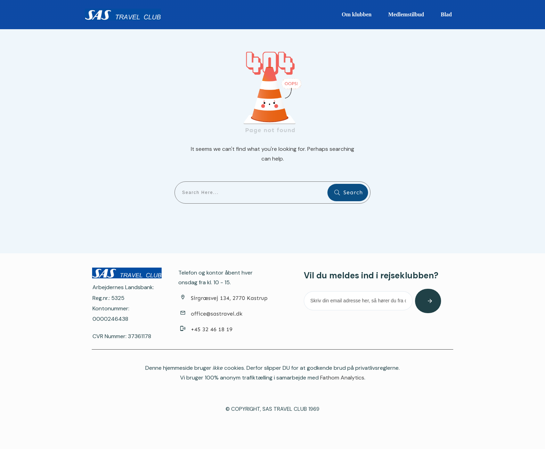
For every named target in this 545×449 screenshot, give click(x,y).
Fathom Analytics (342, 377)
